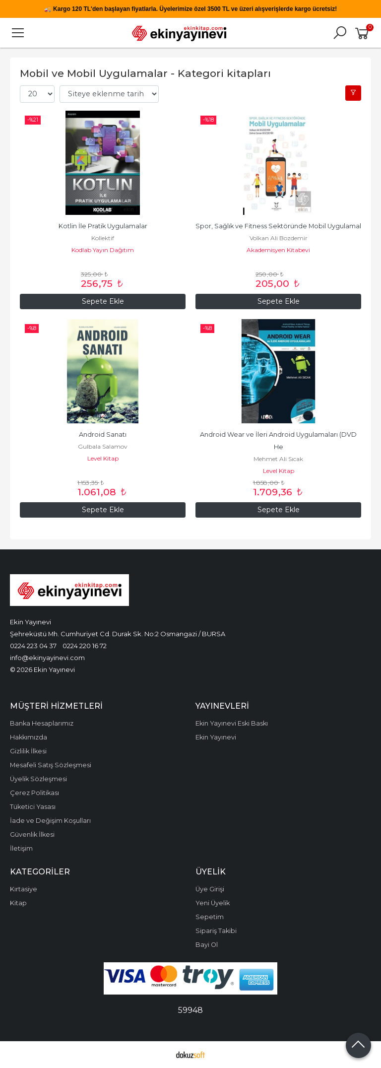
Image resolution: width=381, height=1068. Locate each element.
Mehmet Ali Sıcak (278, 459)
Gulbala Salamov (102, 446)
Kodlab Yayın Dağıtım (102, 250)
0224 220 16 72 (85, 646)
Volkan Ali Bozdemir (279, 238)
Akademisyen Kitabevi (278, 250)
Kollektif (102, 238)
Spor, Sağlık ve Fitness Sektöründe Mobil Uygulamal (278, 226)
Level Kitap (103, 458)
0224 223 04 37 (33, 646)
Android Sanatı (103, 434)
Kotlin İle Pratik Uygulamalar (103, 226)
